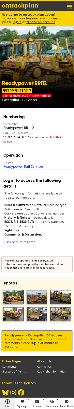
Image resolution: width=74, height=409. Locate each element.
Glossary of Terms (14, 371)
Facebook (21, 392)
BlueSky (5, 392)
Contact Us (44, 366)
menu (69, 5)
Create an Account (40, 22)
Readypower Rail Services (23, 166)
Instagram (13, 392)
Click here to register (19, 242)
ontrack (20, 6)
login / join (61, 5)
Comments (9, 366)
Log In (17, 22)
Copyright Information (51, 371)
